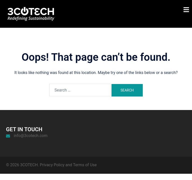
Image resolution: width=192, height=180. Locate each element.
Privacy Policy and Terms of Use (68, 164)
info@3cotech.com (31, 135)
